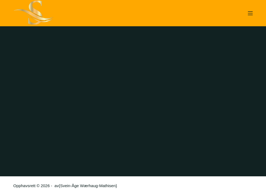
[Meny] (250, 13)
